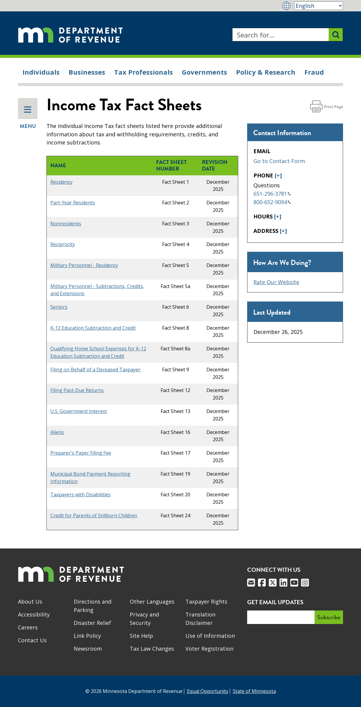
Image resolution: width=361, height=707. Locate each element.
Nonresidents (65, 223)
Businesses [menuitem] (87, 71)
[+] (278, 175)
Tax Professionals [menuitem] (143, 71)
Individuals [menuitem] (41, 71)
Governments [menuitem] (204, 71)
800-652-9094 (272, 202)
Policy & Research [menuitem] (265, 71)
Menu (28, 117)
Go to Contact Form (279, 161)
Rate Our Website (276, 282)
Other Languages (152, 601)
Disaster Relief (92, 622)
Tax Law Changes (152, 648)
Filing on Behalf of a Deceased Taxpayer (95, 369)
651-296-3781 (272, 193)
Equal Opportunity (207, 691)
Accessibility (34, 614)
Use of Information (210, 635)
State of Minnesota (254, 691)
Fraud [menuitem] (314, 71)
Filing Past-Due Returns (77, 390)
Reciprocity (62, 244)
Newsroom (88, 648)
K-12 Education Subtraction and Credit (93, 328)
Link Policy (87, 635)
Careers (28, 627)
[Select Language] (318, 5)
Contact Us (32, 640)
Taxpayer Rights (206, 601)
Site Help (141, 635)
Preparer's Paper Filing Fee (80, 453)
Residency (61, 182)
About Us (30, 601)
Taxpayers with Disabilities (80, 494)
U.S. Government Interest (78, 411)
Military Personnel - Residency (84, 265)
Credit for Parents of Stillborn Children (93, 515)
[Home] (70, 34)
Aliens (57, 432)
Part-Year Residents (72, 202)
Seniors (58, 307)
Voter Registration (209, 648)
